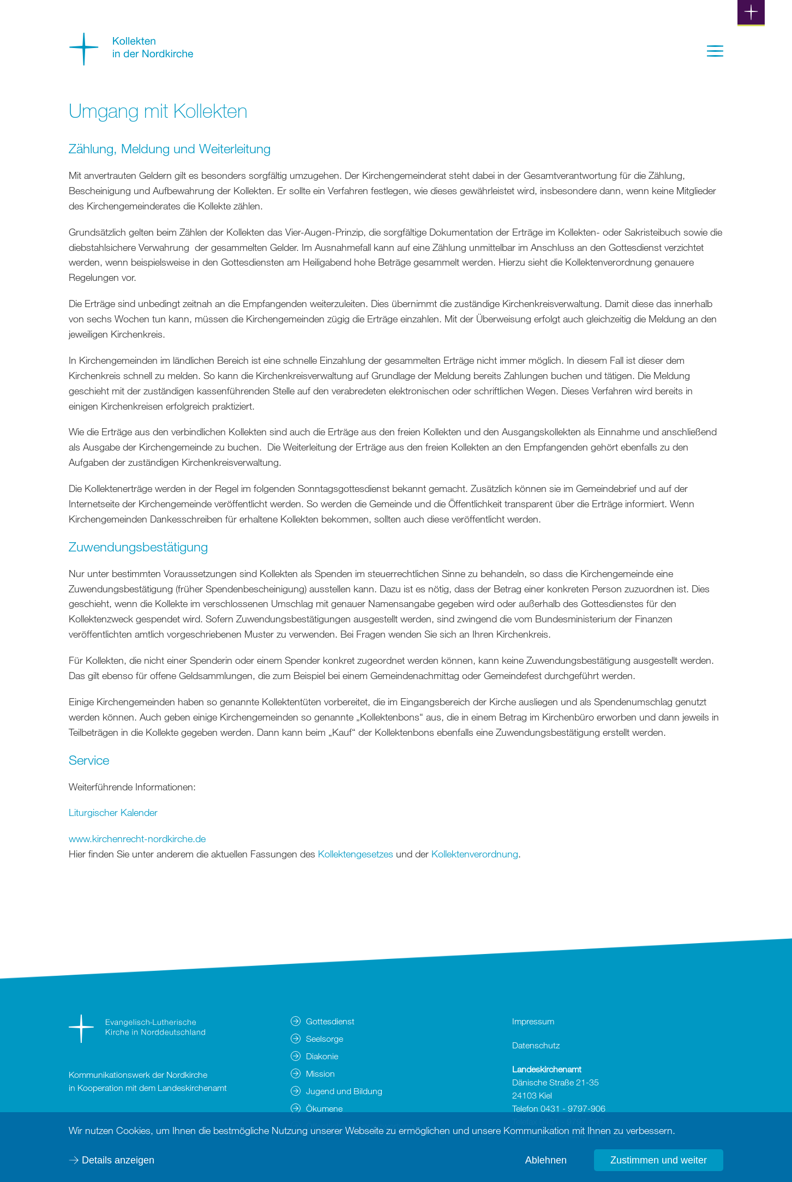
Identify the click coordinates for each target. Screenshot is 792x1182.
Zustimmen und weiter (658, 1160)
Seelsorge (324, 1038)
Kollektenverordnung (474, 854)
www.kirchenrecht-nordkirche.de (137, 838)
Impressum (533, 1021)
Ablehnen (546, 1160)
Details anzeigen (118, 1160)
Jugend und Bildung (344, 1091)
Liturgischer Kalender (113, 812)
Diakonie (322, 1056)
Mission (320, 1073)
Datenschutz (536, 1045)
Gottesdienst (330, 1021)
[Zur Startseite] (131, 62)
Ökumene (324, 1108)
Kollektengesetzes (357, 854)
